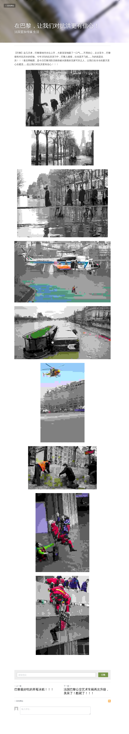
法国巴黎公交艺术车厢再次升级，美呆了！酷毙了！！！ (90, 696)
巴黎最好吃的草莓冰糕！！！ (34, 694)
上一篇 (17, 691)
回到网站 (9, 6)
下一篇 (69, 691)
